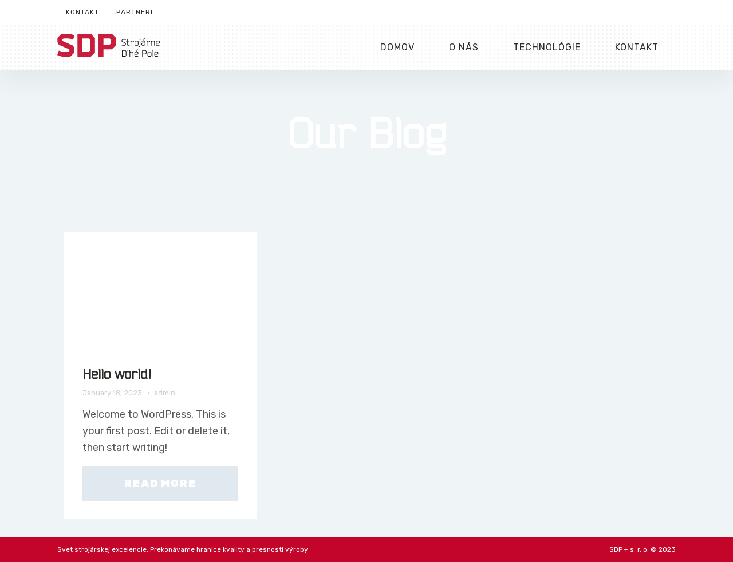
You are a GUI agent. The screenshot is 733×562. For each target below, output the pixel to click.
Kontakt (82, 12)
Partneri (134, 12)
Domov (397, 47)
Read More (160, 483)
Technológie (547, 47)
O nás (464, 47)
